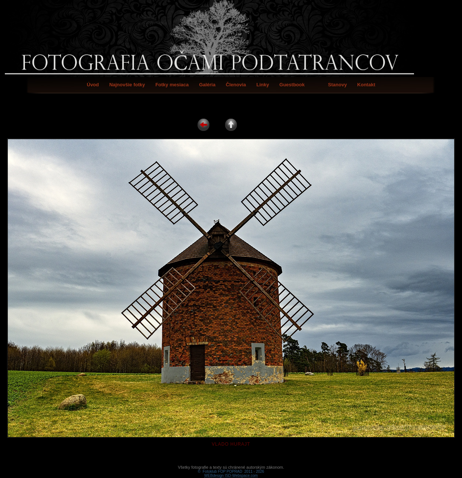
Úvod (93, 84)
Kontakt (366, 84)
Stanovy (337, 84)
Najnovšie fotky (127, 84)
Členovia (236, 84)
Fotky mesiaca (172, 84)
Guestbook (292, 84)
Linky (262, 84)
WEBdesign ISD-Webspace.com (231, 467)
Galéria (207, 84)
